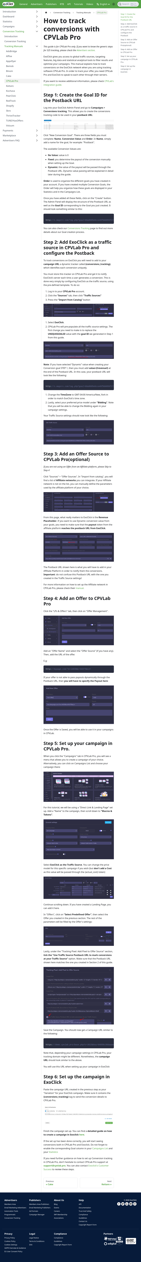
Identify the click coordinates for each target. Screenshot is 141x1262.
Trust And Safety (85, 1211)
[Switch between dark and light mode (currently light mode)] (113, 4)
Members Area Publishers (39, 1204)
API (69, 4)
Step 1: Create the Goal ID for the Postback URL (128, 17)
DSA (30, 1245)
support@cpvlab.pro (55, 1165)
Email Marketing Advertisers (15, 1208)
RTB (62, 4)
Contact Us (83, 1221)
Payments (8, 130)
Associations (59, 1218)
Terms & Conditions (36, 1241)
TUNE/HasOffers (14, 120)
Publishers (51, 4)
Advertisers (37, 4)
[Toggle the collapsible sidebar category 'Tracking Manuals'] (37, 46)
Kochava (10, 90)
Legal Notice (34, 1238)
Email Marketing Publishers (39, 1208)
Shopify (10, 105)
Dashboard (8, 16)
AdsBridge (11, 51)
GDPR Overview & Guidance (15, 1248)
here (81, 1134)
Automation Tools (11, 1211)
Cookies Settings (10, 1245)
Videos (89, 4)
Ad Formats (33, 1211)
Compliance (83, 1214)
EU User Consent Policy (13, 1251)
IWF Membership (60, 1214)
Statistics (7, 21)
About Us (59, 1200)
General (23, 4)
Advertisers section (86, 50)
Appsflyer (11, 61)
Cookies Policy (9, 1241)
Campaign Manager (37, 1214)
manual (80, 588)
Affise (9, 56)
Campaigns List (100, 1148)
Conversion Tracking (13, 31)
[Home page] (46, 12)
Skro (8, 110)
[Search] (128, 4)
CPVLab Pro (12, 80)
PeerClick (11, 95)
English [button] (101, 4)
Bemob (10, 66)
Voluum (10, 125)
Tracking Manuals (13, 46)
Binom (9, 71)
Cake (8, 76)
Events (56, 1208)
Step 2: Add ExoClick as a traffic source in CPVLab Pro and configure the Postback (129, 30)
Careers (57, 1211)
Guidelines (83, 1218)
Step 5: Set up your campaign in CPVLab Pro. (129, 59)
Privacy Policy (9, 1238)
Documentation (85, 1208)
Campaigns (9, 26)
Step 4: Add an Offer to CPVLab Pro (129, 50)
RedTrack (11, 100)
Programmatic (9, 1214)
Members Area (10, 1204)
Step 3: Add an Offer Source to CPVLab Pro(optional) (129, 42)
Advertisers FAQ (11, 140)
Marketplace (9, 135)
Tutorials (78, 4)
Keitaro (10, 85)
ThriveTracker (13, 115)
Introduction (9, 11)
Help (81, 1200)
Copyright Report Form (88, 1225)
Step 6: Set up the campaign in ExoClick (128, 69)
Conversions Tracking (79, 228)
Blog (56, 1204)
